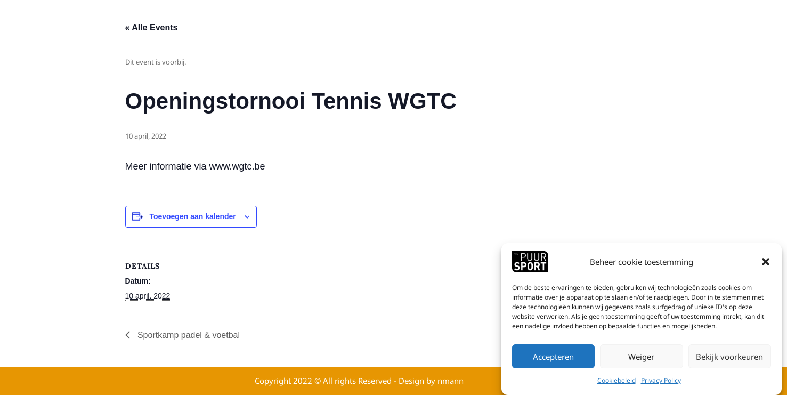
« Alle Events (151, 27)
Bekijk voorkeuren (729, 357)
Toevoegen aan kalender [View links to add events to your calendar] (192, 216)
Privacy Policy (661, 381)
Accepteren (553, 357)
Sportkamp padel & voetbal (187, 335)
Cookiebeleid (616, 381)
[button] (765, 262)
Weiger (641, 357)
